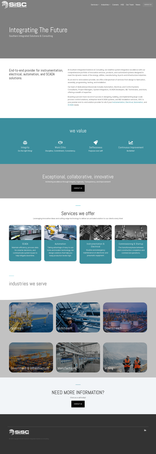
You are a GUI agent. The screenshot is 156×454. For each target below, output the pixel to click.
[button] (145, 430)
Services (95, 5)
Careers (115, 5)
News (138, 5)
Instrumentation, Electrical (122, 102)
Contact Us (147, 4)
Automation (138, 102)
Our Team (130, 5)
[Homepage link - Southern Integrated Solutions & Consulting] (19, 434)
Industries (105, 5)
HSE (122, 5)
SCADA (70, 105)
